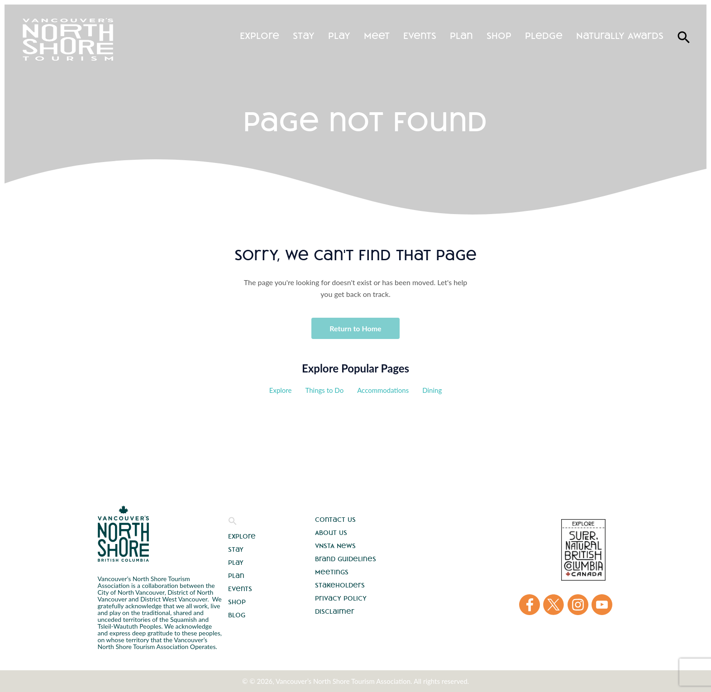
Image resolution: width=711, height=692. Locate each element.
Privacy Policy (341, 598)
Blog (236, 615)
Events (419, 35)
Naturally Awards (619, 35)
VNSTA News (335, 545)
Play (339, 35)
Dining (432, 390)
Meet (377, 35)
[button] (232, 523)
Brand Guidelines (345, 559)
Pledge (544, 35)
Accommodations (383, 390)
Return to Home (355, 328)
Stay (304, 35)
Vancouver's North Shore (123, 534)
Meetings (331, 572)
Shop (499, 35)
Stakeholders (340, 585)
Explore (259, 35)
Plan (461, 35)
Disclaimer (334, 611)
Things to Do (324, 390)
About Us (331, 532)
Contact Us (335, 519)
